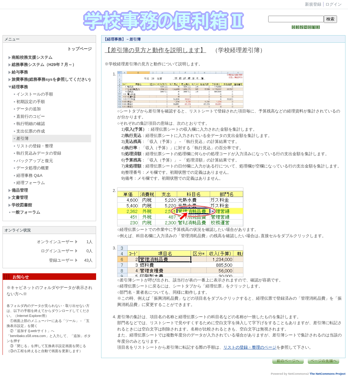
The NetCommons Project (327, 373)
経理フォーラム (29, 182)
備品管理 (18, 190)
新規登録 (313, 4)
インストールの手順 (33, 94)
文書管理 (18, 197)
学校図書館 (20, 205)
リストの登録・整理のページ (249, 347)
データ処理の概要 (31, 168)
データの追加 (27, 108)
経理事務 (18, 86)
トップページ (79, 48)
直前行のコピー (29, 116)
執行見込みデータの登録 (37, 153)
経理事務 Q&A (27, 175)
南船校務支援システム (30, 57)
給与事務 (18, 72)
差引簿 (21, 138)
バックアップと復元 (33, 160)
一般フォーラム (24, 212)
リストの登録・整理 (33, 146)
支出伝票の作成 (29, 131)
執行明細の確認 (29, 123)
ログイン (333, 4)
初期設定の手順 (29, 101)
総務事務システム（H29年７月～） (42, 64)
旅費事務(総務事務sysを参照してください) (49, 79)
